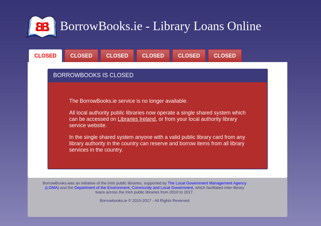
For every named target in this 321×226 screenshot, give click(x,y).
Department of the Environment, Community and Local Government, (134, 187)
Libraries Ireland (137, 119)
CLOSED (45, 56)
